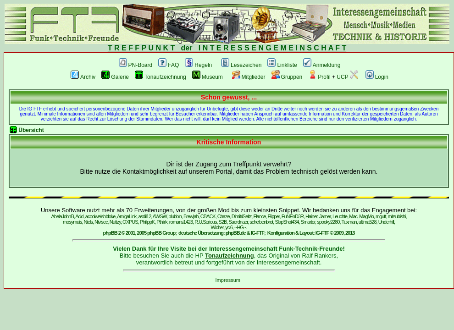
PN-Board (136, 65)
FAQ (168, 65)
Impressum (228, 280)
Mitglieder (249, 77)
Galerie (115, 77)
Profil (319, 77)
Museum (207, 77)
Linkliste (282, 65)
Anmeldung (322, 65)
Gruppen (287, 77)
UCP (347, 77)
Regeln (198, 65)
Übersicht (31, 130)
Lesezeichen (241, 65)
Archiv (83, 77)
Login (376, 77)
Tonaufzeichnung (160, 77)
